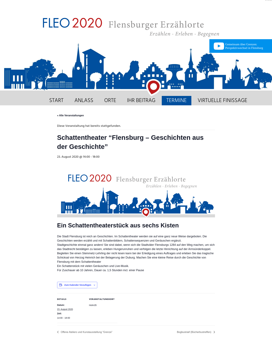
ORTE (110, 100)
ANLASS (83, 100)
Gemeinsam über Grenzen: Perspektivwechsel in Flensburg (244, 46)
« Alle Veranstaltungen (70, 115)
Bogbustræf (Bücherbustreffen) (194, 332)
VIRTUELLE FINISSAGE (222, 100)
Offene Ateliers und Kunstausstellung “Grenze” (86, 332)
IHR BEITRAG (141, 100)
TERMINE (176, 100)
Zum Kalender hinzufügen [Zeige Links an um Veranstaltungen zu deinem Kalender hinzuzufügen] (77, 285)
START (56, 100)
